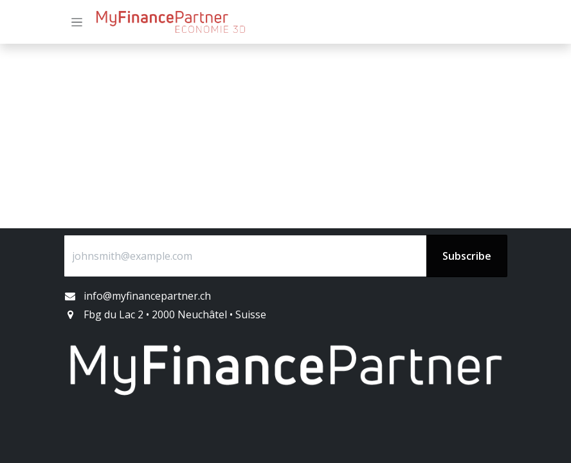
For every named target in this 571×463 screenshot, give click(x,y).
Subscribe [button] (466, 256)
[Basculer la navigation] (77, 22)
